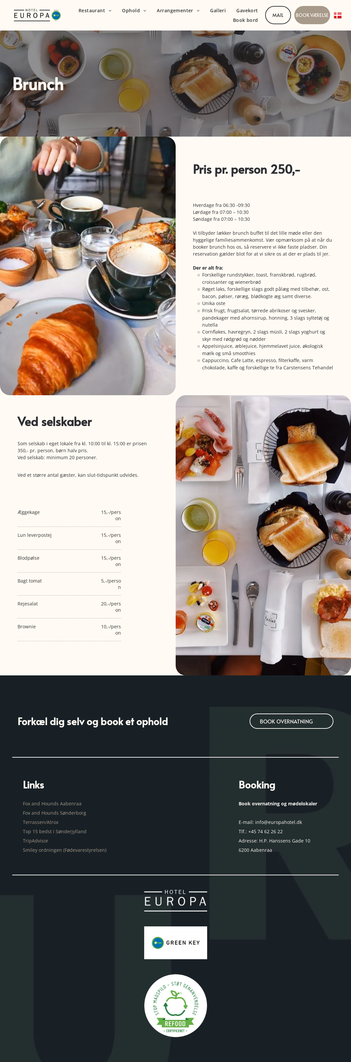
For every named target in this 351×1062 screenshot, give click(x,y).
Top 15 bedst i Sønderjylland (55, 831)
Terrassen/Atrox (40, 822)
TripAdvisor (35, 841)
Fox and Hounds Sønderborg (54, 813)
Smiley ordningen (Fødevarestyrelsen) (65, 850)
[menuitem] (95, 10)
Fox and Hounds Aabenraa (52, 803)
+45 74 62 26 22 (265, 831)
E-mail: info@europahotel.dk (271, 822)
